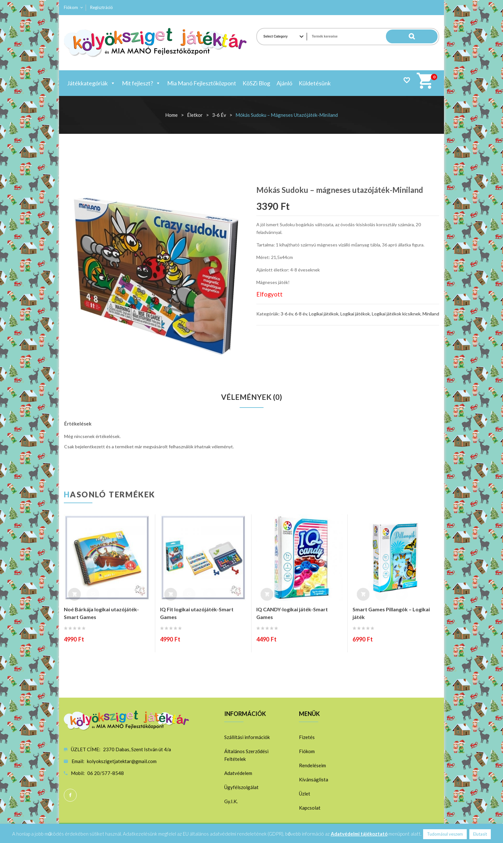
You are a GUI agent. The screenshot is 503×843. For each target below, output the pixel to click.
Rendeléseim (312, 766)
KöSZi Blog (256, 83)
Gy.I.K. (231, 801)
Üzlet (304, 794)
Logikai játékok (323, 313)
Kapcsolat (309, 808)
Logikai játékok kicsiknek (396, 313)
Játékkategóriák (91, 83)
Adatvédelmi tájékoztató (359, 834)
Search (425, 37)
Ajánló (284, 83)
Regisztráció (101, 7)
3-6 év (219, 115)
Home (171, 115)
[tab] (251, 397)
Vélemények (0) (252, 397)
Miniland (430, 313)
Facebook (70, 795)
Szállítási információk (247, 737)
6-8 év (301, 313)
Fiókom (71, 7)
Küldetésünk (315, 83)
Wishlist (406, 80)
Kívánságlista (313, 780)
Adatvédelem (238, 773)
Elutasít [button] (480, 834)
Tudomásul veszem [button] (445, 834)
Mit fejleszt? (141, 83)
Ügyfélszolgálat (241, 787)
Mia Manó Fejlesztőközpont (201, 83)
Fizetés (307, 737)
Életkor (195, 115)
